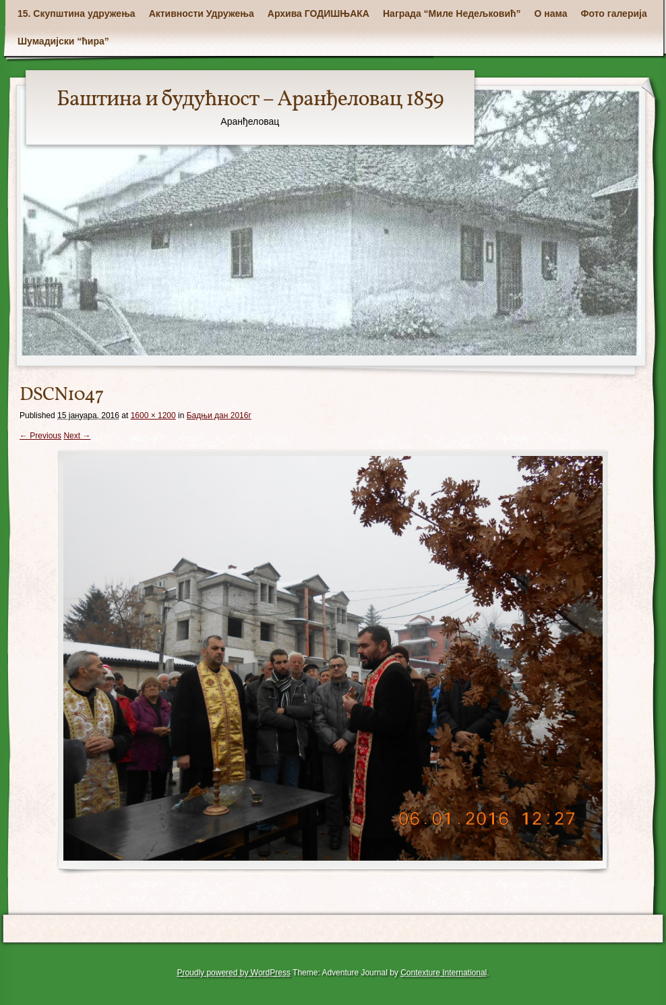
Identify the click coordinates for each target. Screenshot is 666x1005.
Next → (76, 435)
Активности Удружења (201, 13)
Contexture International (443, 972)
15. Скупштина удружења (76, 13)
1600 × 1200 (153, 415)
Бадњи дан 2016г (219, 415)
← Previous (40, 435)
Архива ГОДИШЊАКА (318, 13)
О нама (551, 13)
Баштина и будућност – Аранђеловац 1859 (250, 100)
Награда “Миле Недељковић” (452, 13)
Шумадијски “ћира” (63, 41)
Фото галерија (614, 13)
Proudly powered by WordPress (234, 972)
